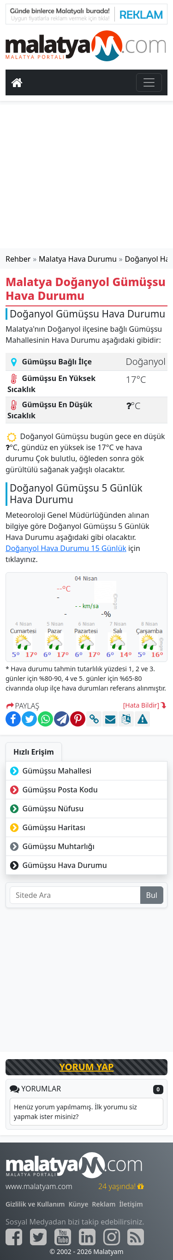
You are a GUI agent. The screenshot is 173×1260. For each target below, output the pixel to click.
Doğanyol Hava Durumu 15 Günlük (66, 548)
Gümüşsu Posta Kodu (53, 790)
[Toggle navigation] (149, 82)
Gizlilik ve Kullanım (35, 1204)
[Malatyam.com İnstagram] (111, 1237)
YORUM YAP (87, 1067)
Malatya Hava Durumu (78, 259)
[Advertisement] (86, 176)
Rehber (18, 259)
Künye (79, 1204)
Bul (151, 895)
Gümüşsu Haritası (46, 827)
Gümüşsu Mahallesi (49, 771)
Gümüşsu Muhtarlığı (51, 846)
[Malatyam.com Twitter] (38, 1237)
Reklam (103, 1204)
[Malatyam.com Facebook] (14, 1237)
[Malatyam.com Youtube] (62, 1237)
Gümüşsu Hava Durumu (57, 865)
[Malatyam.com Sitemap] (135, 1237)
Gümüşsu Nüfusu (46, 808)
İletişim (131, 1204)
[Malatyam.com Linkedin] (87, 1237)
